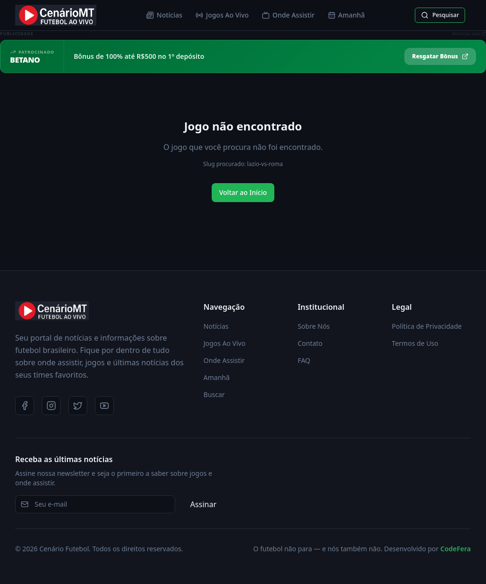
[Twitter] (77, 405)
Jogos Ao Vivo (222, 14)
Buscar (214, 394)
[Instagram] (51, 405)
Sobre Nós (314, 326)
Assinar (203, 504)
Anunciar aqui (469, 33)
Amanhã (346, 14)
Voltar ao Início (243, 192)
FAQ (304, 360)
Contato (310, 343)
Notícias (164, 14)
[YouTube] (104, 405)
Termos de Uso (415, 343)
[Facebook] (24, 405)
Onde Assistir (288, 14)
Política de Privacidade (427, 326)
